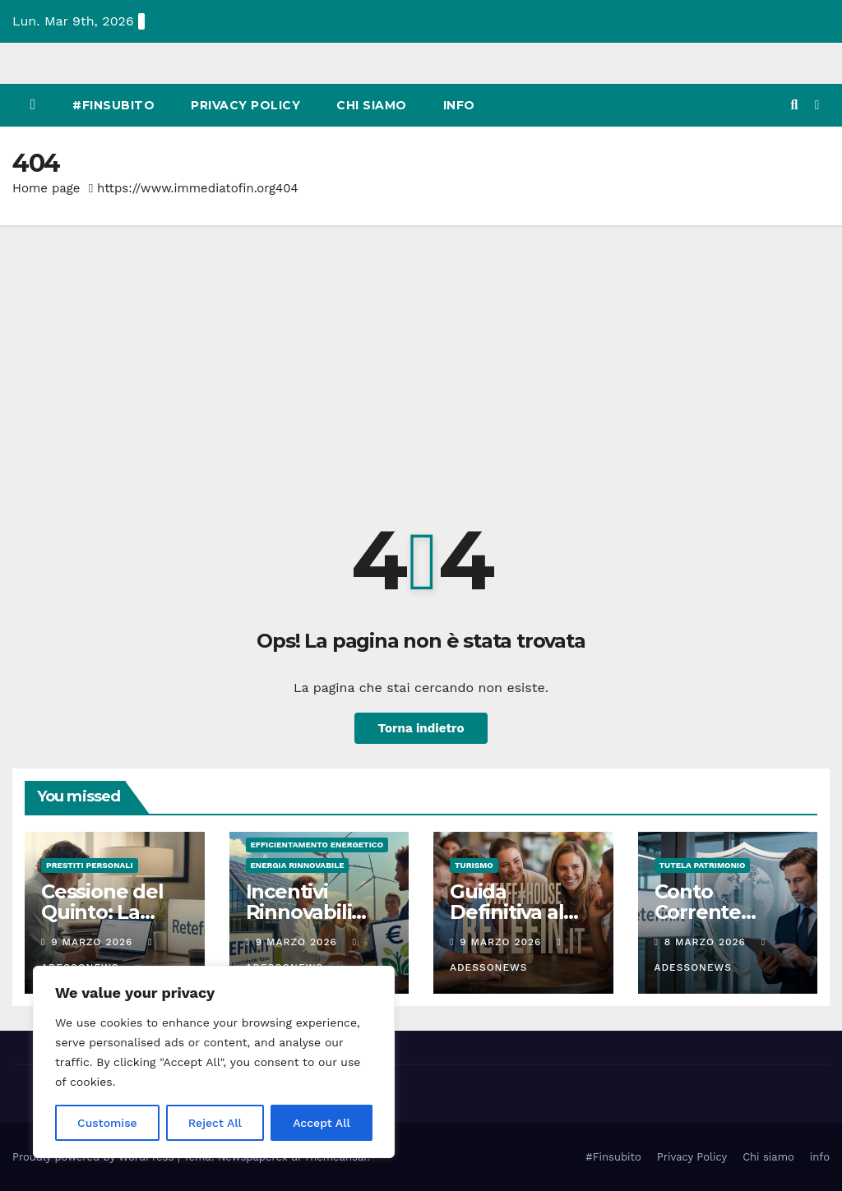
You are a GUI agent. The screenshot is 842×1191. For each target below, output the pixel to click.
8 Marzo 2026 (707, 942)
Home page (46, 188)
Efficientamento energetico (317, 844)
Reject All (215, 1122)
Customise (107, 1122)
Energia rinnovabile (298, 865)
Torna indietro (420, 728)
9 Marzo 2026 (93, 942)
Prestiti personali (89, 865)
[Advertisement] (421, 348)
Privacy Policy (245, 105)
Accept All (321, 1122)
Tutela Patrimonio (702, 865)
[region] (214, 1062)
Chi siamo (371, 105)
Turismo (474, 865)
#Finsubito (113, 105)
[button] (794, 105)
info (459, 105)
